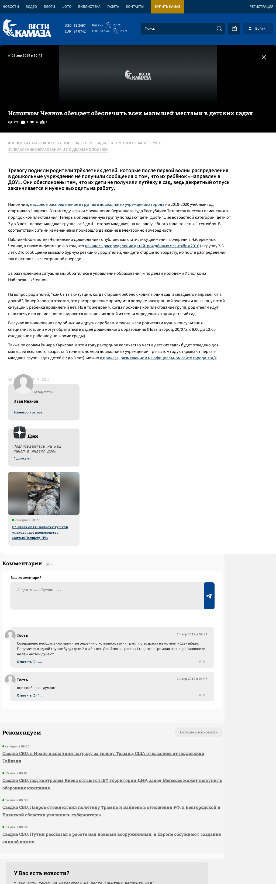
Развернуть (138, 848)
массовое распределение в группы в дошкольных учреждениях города (102, 211)
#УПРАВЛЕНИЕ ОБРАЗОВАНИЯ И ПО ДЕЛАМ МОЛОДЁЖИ (63, 150)
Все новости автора (216, 149)
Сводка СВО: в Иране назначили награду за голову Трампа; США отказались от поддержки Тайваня (71, 671)
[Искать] (219, 28)
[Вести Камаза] (27, 28)
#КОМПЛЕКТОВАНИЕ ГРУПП (142, 143)
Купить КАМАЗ (167, 6)
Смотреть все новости (130, 647)
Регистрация (261, 6)
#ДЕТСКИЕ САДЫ (96, 143)
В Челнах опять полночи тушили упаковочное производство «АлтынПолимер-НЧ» (228, 269)
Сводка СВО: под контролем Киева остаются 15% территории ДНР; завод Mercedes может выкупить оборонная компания (73, 698)
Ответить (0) (30, 575)
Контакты (135, 6)
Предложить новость (223, 567)
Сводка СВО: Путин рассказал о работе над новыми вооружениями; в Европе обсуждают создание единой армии (77, 760)
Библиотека (89, 6)
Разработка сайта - (255, 869)
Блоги (49, 6)
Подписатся (211, 195)
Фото (66, 6)
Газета (113, 6)
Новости (11, 6)
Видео (31, 6)
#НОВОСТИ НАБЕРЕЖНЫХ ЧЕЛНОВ (44, 143)
